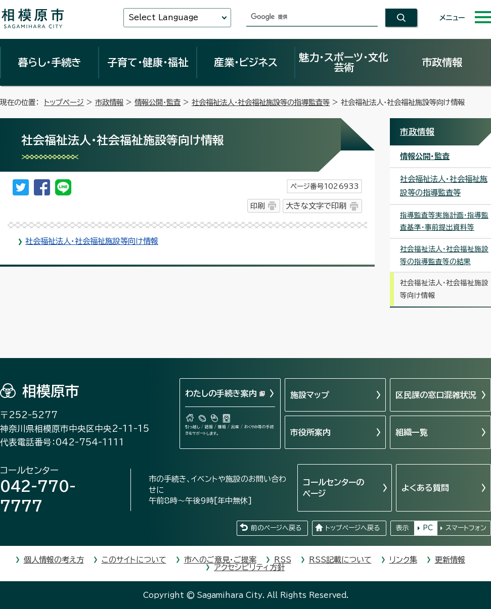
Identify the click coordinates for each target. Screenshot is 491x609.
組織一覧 (411, 432)
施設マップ (309, 395)
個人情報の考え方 (54, 560)
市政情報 (442, 62)
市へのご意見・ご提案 (220, 560)
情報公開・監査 (158, 102)
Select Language (163, 17)
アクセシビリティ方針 (249, 567)
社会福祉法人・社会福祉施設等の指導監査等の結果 (444, 255)
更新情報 (450, 560)
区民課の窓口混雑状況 (435, 395)
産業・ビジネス (246, 62)
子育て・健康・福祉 (147, 62)
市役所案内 (310, 432)
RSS (282, 560)
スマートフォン (465, 528)
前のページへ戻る (276, 528)
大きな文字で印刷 (316, 206)
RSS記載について (340, 560)
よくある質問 (425, 488)
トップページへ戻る (352, 528)
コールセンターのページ (333, 487)
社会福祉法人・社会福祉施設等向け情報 (91, 241)
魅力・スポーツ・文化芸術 (343, 62)
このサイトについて (134, 560)
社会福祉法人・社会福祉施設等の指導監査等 (261, 102)
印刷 (257, 206)
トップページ (64, 102)
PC (428, 528)
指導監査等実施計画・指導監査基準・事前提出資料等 (444, 221)
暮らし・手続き (49, 62)
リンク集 (403, 560)
